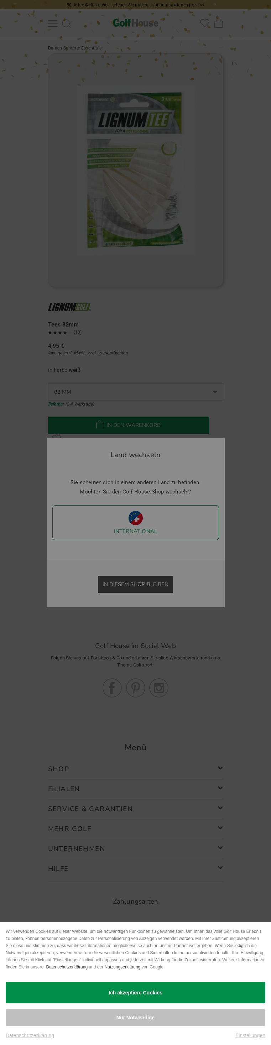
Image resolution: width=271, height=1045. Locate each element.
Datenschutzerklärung (67, 967)
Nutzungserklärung (123, 967)
